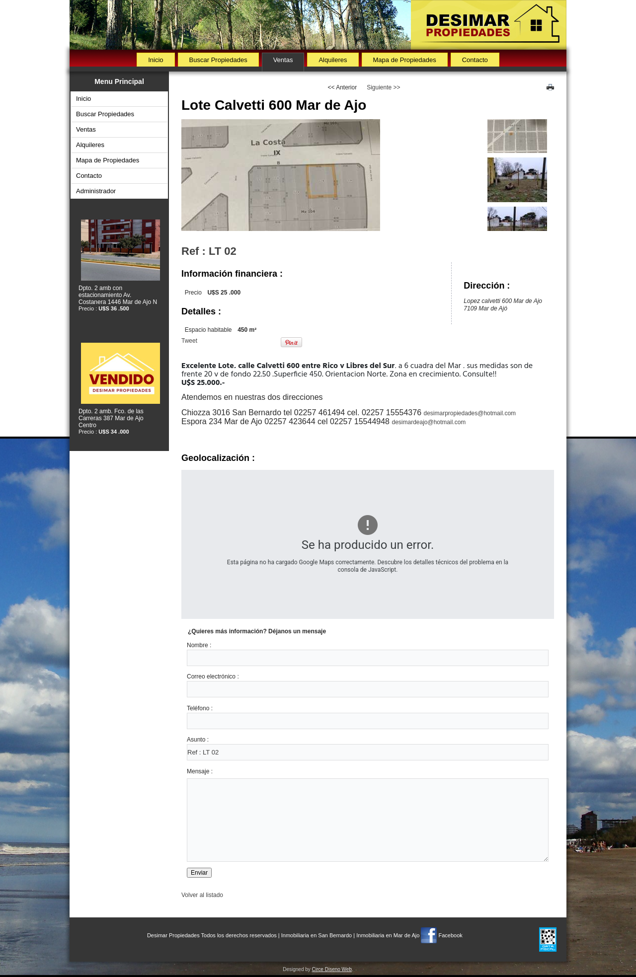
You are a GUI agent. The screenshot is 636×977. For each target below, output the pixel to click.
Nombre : (199, 645)
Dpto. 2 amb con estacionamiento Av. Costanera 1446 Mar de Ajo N (118, 295)
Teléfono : (200, 708)
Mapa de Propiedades (404, 60)
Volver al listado (202, 895)
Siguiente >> (383, 87)
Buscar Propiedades (218, 60)
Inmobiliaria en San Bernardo (316, 935)
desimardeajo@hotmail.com (429, 422)
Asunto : (198, 739)
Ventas (283, 60)
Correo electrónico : (213, 676)
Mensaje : (200, 771)
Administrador (96, 191)
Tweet (189, 340)
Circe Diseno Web (332, 969)
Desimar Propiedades (173, 935)
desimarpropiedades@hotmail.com (470, 413)
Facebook (450, 935)
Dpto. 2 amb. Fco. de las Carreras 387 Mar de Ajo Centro (111, 418)
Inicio (155, 60)
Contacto (475, 60)
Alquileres (332, 60)
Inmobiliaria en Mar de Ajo (387, 935)
